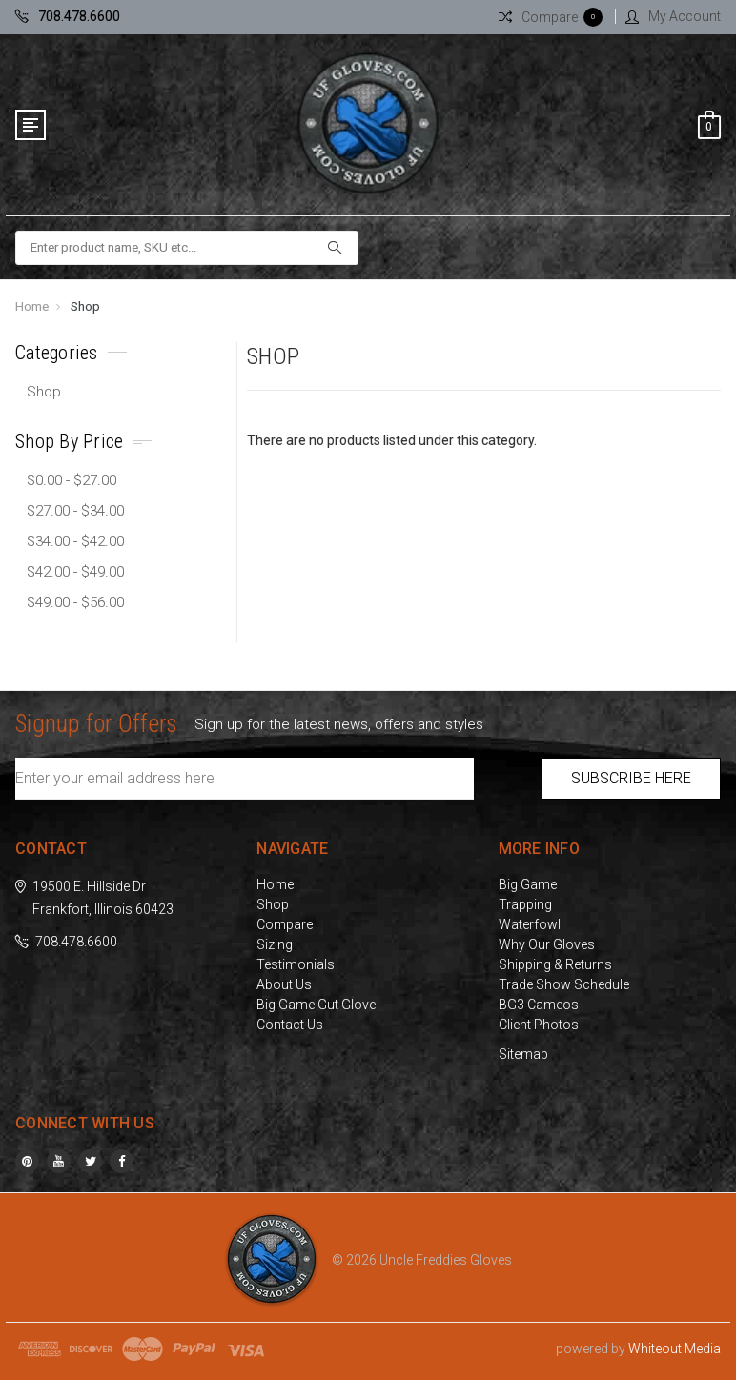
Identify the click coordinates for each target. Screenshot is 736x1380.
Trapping (525, 904)
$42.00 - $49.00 (75, 571)
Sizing (274, 944)
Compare (284, 924)
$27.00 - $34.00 (75, 510)
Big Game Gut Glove (316, 1004)
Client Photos (539, 1024)
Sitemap (523, 1054)
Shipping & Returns (555, 964)
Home (32, 306)
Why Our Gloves (547, 944)
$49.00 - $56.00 (75, 602)
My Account (673, 16)
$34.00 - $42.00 (75, 541)
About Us (284, 984)
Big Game (528, 884)
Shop (85, 306)
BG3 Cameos (539, 1004)
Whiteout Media (674, 1348)
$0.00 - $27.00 (71, 480)
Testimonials (295, 964)
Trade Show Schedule (564, 984)
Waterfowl (530, 924)
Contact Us (289, 1024)
